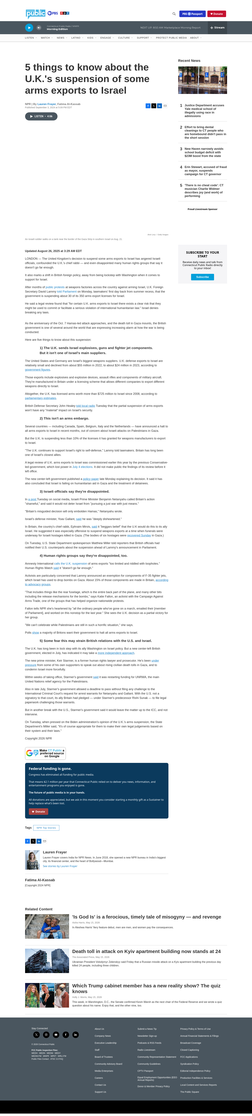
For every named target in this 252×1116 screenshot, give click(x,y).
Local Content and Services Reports (198, 1087)
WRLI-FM (62, 1058)
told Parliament (67, 294)
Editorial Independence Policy (195, 1073)
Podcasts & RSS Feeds (149, 1045)
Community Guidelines (148, 1066)
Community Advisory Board (108, 1066)
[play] (29, 30)
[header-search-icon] (175, 15)
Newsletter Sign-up (147, 1038)
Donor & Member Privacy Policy (153, 1089)
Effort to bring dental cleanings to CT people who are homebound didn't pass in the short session (205, 135)
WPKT (53, 1058)
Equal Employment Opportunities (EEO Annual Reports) (157, 1081)
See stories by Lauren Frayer (60, 868)
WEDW (50, 1055)
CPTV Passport (145, 1073)
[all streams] (217, 30)
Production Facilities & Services (196, 1080)
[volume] (39, 30)
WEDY (58, 1055)
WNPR (46, 1058)
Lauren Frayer (46, 106)
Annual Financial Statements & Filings (199, 1038)
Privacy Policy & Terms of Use (195, 1031)
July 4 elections (82, 469)
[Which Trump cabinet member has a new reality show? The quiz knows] (47, 997)
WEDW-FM (36, 1058)
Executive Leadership (106, 1045)
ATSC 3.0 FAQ (56, 1061)
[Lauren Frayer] (32, 862)
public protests (55, 289)
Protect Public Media (171, 40)
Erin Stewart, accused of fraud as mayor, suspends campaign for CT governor (206, 173)
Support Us (100, 1094)
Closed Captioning (189, 1052)
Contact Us (100, 1087)
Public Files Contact (40, 1061)
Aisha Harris (78, 925)
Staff (97, 1052)
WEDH (35, 1055)
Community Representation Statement (156, 1059)
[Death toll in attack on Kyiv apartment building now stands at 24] (47, 963)
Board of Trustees (104, 1059)
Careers (99, 1080)
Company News (103, 1038)
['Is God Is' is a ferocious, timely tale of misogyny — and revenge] (47, 929)
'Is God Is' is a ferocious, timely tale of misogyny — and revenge (146, 919)
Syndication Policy (189, 1066)
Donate (219, 15)
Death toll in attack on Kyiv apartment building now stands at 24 (146, 953)
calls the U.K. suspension (70, 566)
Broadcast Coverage (190, 1045)
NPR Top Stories (46, 830)
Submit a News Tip (147, 1031)
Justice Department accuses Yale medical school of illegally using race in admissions (204, 113)
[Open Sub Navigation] (36, 40)
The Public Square (189, 1094)
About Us (99, 1031)
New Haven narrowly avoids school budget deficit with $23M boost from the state (204, 155)
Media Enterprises (104, 1073)
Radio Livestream (146, 1052)
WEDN (42, 1055)
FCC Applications (189, 1059)
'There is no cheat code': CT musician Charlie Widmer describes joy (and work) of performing (204, 193)
